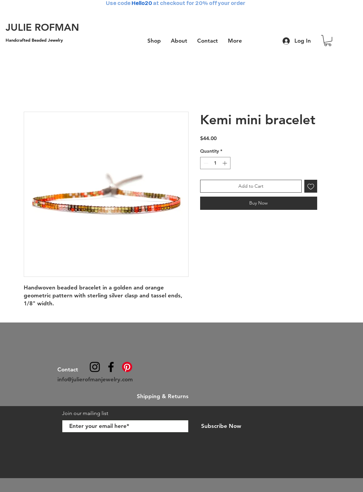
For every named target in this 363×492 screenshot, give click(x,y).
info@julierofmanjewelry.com (95, 379)
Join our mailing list (85, 413)
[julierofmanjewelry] (111, 367)
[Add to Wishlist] (310, 186)
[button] (327, 40)
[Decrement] (205, 163)
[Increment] (225, 163)
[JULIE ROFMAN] (42, 27)
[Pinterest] (127, 367)
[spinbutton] (215, 163)
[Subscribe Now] (221, 426)
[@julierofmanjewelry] (95, 367)
